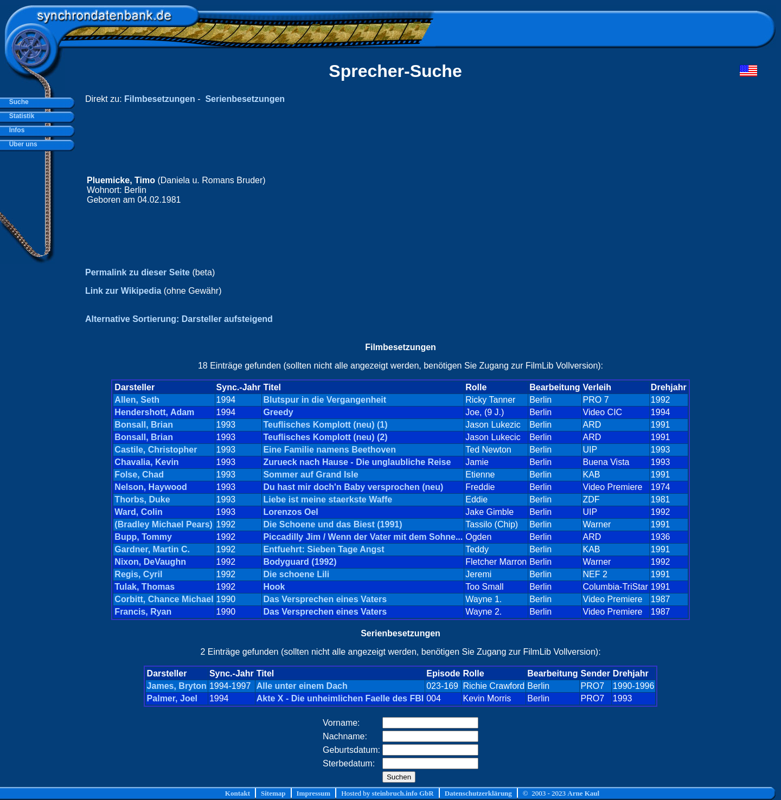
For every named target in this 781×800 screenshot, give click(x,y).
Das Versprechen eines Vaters (325, 599)
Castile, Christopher (155, 449)
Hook (274, 586)
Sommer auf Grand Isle (310, 474)
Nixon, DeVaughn (150, 561)
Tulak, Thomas (144, 586)
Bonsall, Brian (143, 424)
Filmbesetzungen (159, 99)
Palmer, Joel (172, 698)
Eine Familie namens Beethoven (329, 449)
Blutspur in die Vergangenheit (324, 399)
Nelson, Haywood (150, 487)
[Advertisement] (551, 190)
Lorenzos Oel (290, 512)
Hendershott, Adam (154, 412)
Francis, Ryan (142, 611)
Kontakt (237, 793)
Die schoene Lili (296, 574)
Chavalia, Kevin (146, 462)
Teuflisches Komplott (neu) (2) (325, 437)
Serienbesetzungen (245, 99)
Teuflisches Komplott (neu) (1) (325, 424)
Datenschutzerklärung (478, 793)
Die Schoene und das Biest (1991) (332, 524)
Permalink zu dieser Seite (137, 272)
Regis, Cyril (138, 574)
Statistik (19, 116)
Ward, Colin (138, 512)
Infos (14, 130)
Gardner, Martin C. (152, 549)
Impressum (314, 793)
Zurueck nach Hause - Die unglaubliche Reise (357, 462)
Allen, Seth (136, 399)
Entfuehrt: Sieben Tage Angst (323, 549)
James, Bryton (177, 686)
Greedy (278, 412)
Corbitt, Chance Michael (163, 599)
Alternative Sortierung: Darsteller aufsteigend (179, 319)
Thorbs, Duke (142, 499)
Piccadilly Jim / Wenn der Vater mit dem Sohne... (363, 536)
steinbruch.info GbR (402, 793)
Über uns (21, 144)
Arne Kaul (583, 793)
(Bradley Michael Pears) (163, 524)
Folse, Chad (139, 474)
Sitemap (273, 793)
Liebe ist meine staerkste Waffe (327, 499)
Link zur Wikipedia (123, 290)
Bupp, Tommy (142, 536)
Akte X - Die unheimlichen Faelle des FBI (340, 698)
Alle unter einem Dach (302, 686)
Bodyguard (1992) (299, 561)
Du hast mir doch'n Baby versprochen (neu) (353, 487)
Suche (17, 102)
